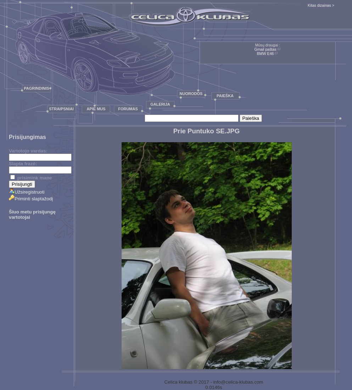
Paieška (225, 96)
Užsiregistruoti (26, 192)
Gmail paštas (265, 49)
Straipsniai (61, 109)
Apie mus (95, 109)
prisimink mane (31, 177)
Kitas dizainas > (321, 5)
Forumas (128, 109)
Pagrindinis (36, 88)
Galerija (160, 104)
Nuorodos (191, 93)
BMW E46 (265, 53)
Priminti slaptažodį (31, 198)
